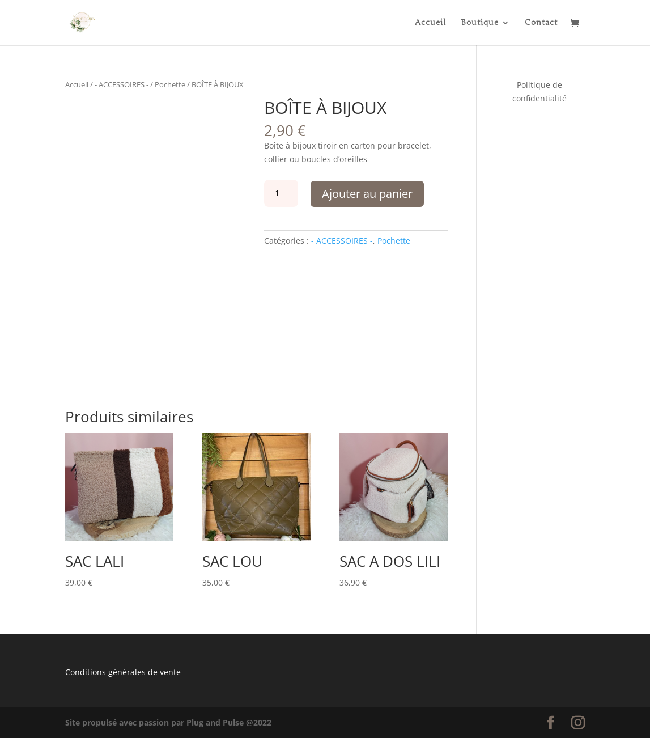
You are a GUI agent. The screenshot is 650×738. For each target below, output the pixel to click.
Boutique (480, 23)
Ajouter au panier (367, 193)
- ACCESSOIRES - (121, 84)
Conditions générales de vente (123, 672)
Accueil (430, 23)
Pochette (170, 84)
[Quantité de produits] (281, 193)
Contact (541, 23)
